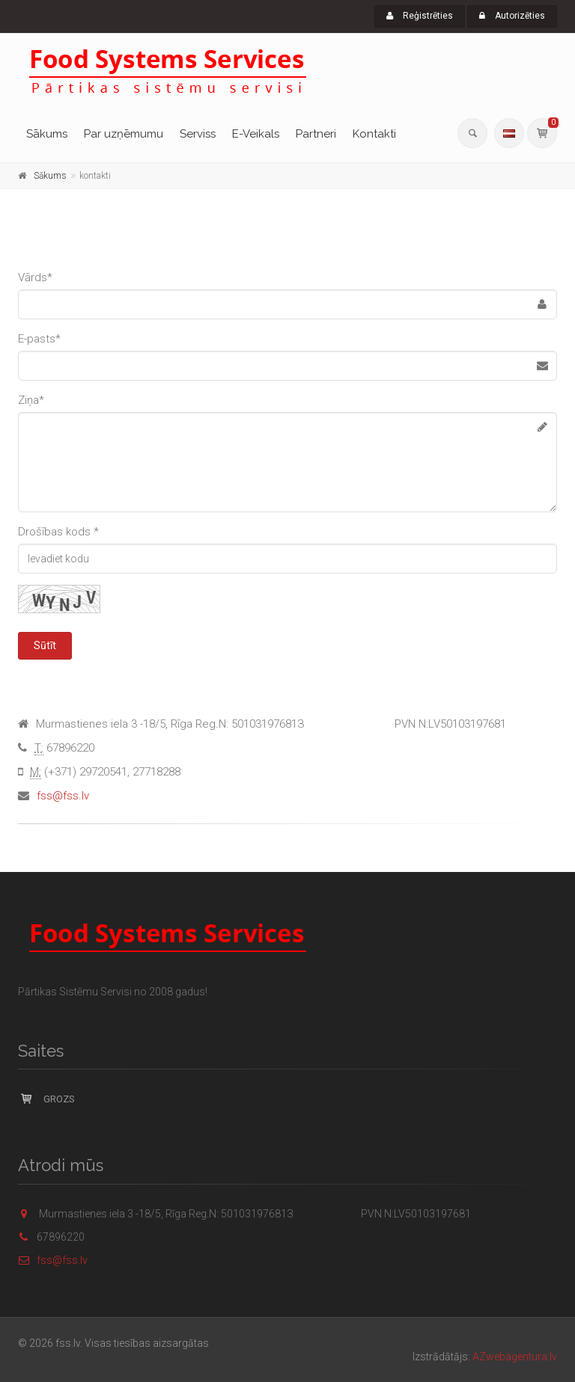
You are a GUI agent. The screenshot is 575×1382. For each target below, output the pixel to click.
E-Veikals (255, 134)
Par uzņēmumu (123, 134)
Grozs (47, 1099)
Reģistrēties (419, 15)
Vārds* (35, 277)
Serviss (198, 134)
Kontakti (374, 134)
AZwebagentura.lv (514, 1357)
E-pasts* (39, 339)
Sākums (46, 134)
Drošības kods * (58, 531)
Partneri (316, 134)
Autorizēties (512, 15)
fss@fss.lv (63, 795)
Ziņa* (31, 400)
